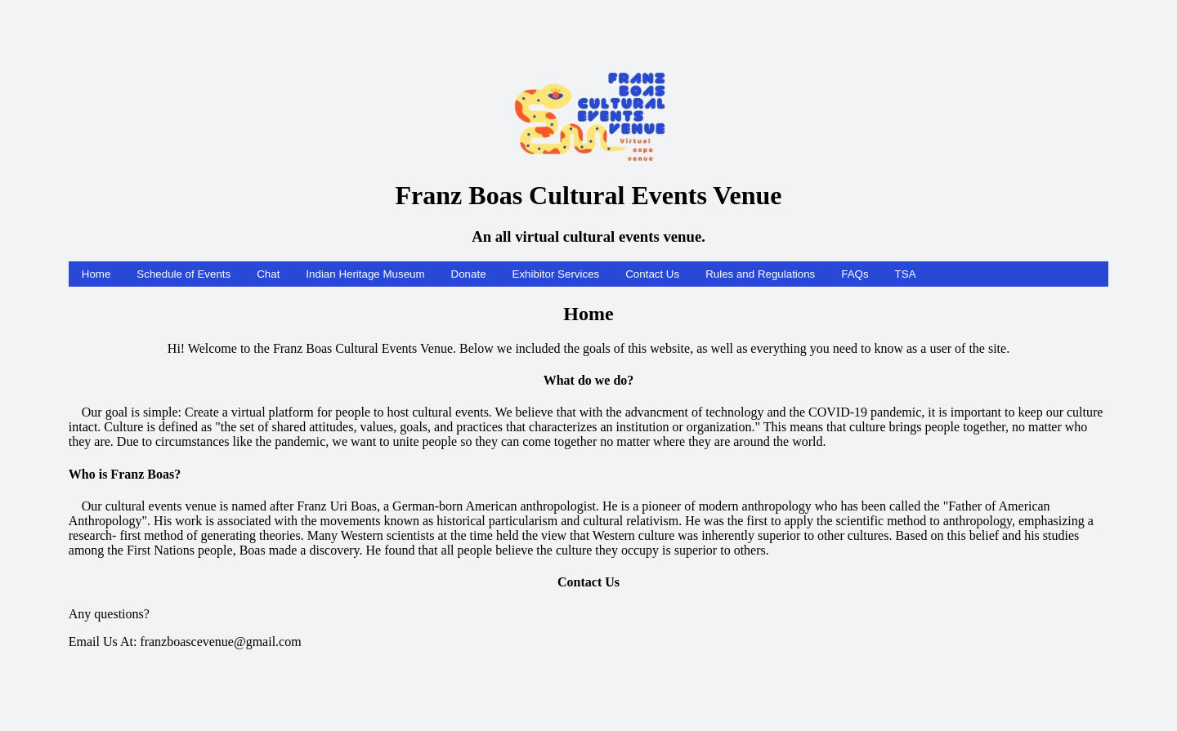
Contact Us (652, 274)
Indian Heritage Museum (365, 274)
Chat (268, 274)
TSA (905, 274)
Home (96, 274)
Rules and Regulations (760, 274)
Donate (468, 274)
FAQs (854, 274)
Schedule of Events (183, 274)
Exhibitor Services (556, 274)
